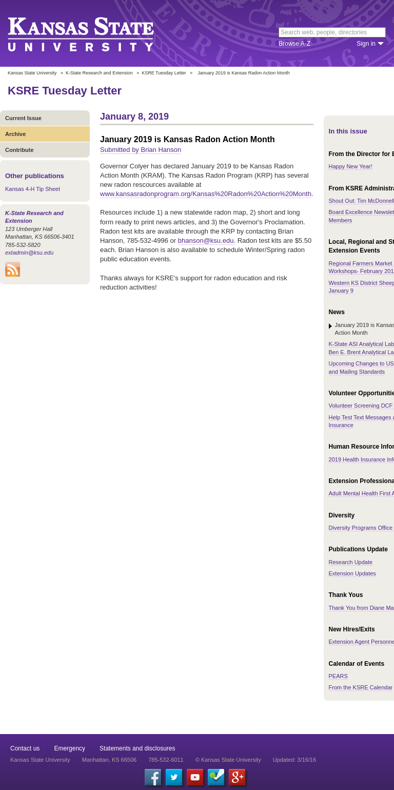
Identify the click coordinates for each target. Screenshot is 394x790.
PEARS (338, 676)
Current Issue (23, 118)
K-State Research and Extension (99, 72)
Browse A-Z (294, 43)
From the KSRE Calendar (361, 687)
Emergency (69, 748)
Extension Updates (352, 573)
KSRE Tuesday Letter (164, 72)
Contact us (25, 748)
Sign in (366, 43)
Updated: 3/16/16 (294, 760)
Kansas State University (93, 33)
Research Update (351, 562)
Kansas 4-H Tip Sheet (32, 189)
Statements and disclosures (137, 748)
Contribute (19, 150)
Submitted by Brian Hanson (140, 149)
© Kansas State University (228, 760)
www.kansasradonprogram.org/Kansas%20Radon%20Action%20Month (205, 194)
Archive (15, 134)
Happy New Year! (350, 166)
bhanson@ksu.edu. (206, 240)
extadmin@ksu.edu (29, 252)
